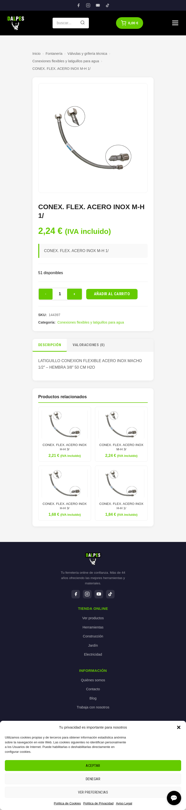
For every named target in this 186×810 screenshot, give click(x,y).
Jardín (93, 645)
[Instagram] (88, 5)
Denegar (93, 779)
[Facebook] (78, 5)
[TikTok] (107, 5)
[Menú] (175, 22)
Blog (93, 698)
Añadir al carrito (112, 294)
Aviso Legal (124, 803)
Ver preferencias (93, 792)
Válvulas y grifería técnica (87, 54)
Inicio (36, 54)
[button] (178, 727)
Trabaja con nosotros (93, 707)
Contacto (93, 689)
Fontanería (54, 54)
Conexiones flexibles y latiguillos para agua (65, 61)
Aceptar (93, 765)
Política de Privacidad (98, 803)
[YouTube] (97, 5)
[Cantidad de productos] (60, 294)
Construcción (93, 636)
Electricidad (93, 655)
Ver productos (93, 618)
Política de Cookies (67, 803)
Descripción (49, 345)
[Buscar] (82, 23)
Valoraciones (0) (89, 345)
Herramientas (93, 627)
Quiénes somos (93, 680)
